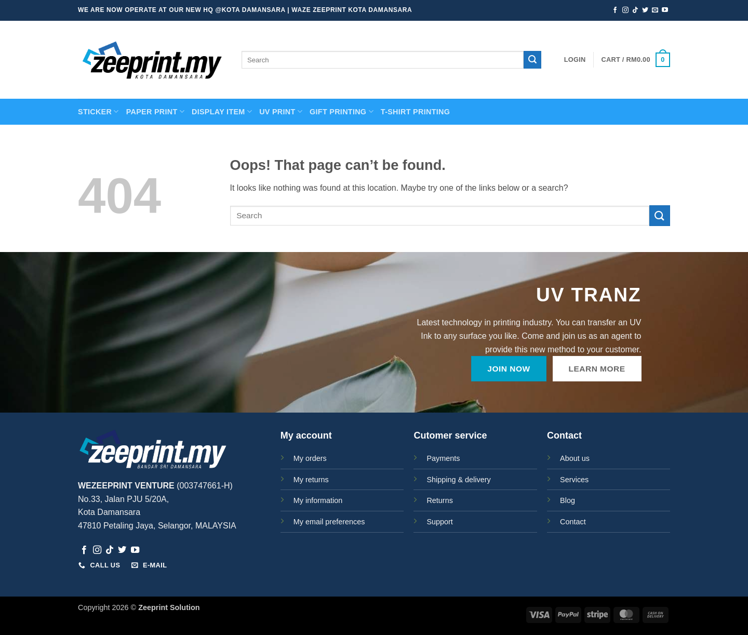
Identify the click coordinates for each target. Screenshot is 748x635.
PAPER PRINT (155, 111)
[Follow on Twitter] (645, 10)
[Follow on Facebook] (615, 10)
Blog (567, 500)
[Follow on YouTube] (665, 10)
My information (317, 500)
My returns (311, 479)
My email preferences (329, 522)
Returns (439, 500)
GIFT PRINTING (341, 111)
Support (439, 522)
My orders (310, 458)
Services (574, 479)
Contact (573, 522)
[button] (575, 59)
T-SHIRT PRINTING (415, 112)
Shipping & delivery (458, 479)
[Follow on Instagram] (625, 10)
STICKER (98, 111)
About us (575, 458)
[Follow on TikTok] (635, 10)
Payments (443, 458)
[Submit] (532, 60)
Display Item (222, 111)
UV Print (280, 111)
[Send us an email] (655, 10)
